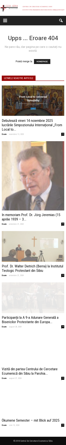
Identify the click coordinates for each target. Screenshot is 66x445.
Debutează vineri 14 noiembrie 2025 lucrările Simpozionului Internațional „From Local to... (32, 125)
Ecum (4, 134)
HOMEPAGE (42, 61)
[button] (61, 20)
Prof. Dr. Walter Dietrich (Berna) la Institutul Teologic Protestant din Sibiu (32, 268)
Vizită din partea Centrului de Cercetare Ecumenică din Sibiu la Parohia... (30, 371)
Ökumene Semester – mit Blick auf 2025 (30, 420)
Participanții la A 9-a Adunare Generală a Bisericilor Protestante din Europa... (30, 319)
